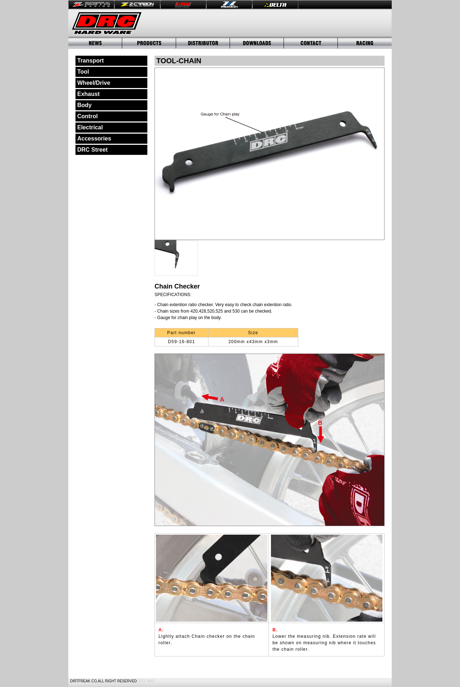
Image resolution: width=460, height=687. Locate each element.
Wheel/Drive (93, 83)
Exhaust (88, 94)
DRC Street (92, 150)
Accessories (94, 138)
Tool (83, 72)
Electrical (90, 127)
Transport (90, 60)
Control (87, 116)
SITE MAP (146, 681)
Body (84, 105)
